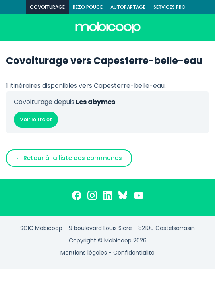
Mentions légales (83, 253)
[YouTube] (138, 197)
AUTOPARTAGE (127, 7)
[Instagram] (92, 197)
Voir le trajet (36, 119)
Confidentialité (134, 253)
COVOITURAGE (47, 7)
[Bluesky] (123, 197)
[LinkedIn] (107, 197)
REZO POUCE (88, 7)
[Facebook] (76, 197)
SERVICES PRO (169, 7)
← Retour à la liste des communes (69, 158)
